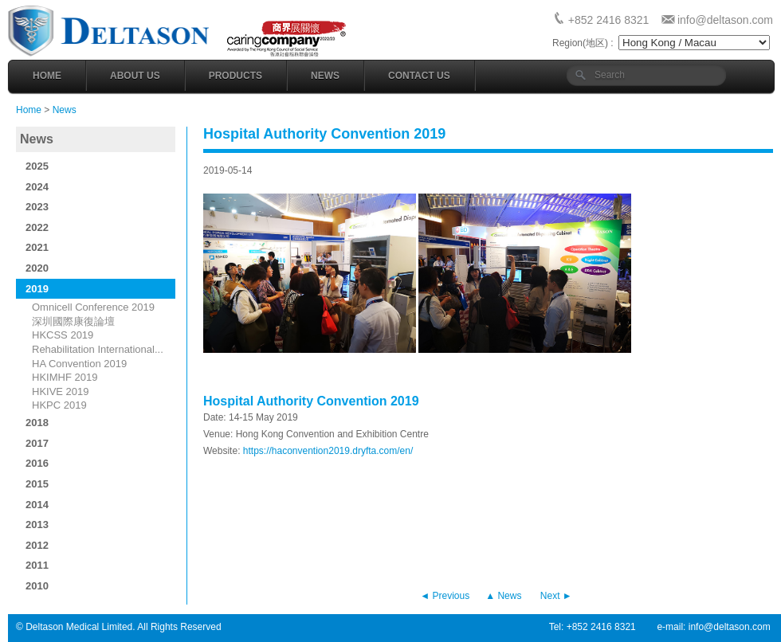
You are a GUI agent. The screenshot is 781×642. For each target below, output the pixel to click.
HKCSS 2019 (62, 335)
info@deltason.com (725, 20)
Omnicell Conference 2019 (93, 307)
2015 (37, 484)
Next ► (556, 595)
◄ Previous (444, 595)
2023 (37, 207)
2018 (37, 423)
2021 (37, 247)
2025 (37, 166)
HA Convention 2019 (79, 364)
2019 (37, 289)
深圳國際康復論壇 (73, 321)
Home (47, 75)
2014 (37, 505)
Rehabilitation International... (97, 349)
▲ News (503, 595)
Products (235, 75)
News (325, 75)
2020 (37, 268)
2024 (37, 187)
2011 (37, 565)
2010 (37, 586)
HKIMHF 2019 (64, 377)
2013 (37, 524)
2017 (37, 443)
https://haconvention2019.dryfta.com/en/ (328, 450)
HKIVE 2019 (60, 391)
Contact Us (419, 75)
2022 (37, 227)
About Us (135, 75)
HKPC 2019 (59, 405)
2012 (37, 545)
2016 (37, 463)
